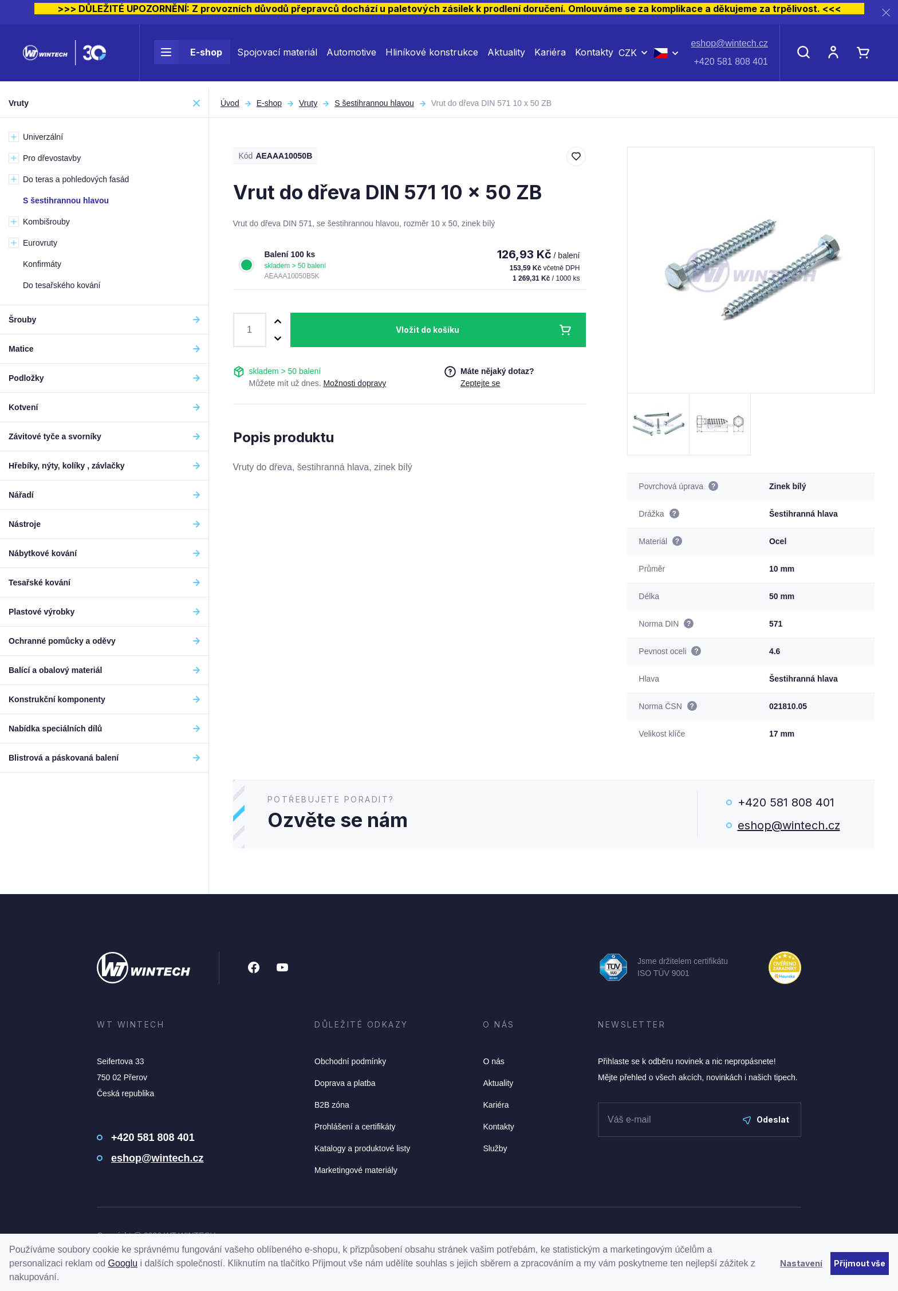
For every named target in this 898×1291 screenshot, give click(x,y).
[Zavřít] (886, 12)
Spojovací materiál (277, 56)
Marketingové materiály (355, 1170)
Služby (495, 1148)
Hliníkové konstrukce (431, 56)
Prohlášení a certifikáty (355, 1126)
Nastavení (801, 1263)
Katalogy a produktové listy (362, 1148)
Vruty (308, 103)
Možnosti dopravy (354, 383)
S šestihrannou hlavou (374, 103)
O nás (493, 1061)
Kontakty (594, 56)
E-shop (188, 56)
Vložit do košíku (427, 329)
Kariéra (550, 56)
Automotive (351, 56)
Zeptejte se (480, 383)
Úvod (229, 103)
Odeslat (766, 1119)
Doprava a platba (345, 1083)
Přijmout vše (859, 1263)
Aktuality (506, 56)
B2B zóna (331, 1104)
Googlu (123, 1263)
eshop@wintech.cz (729, 47)
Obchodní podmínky (350, 1061)
